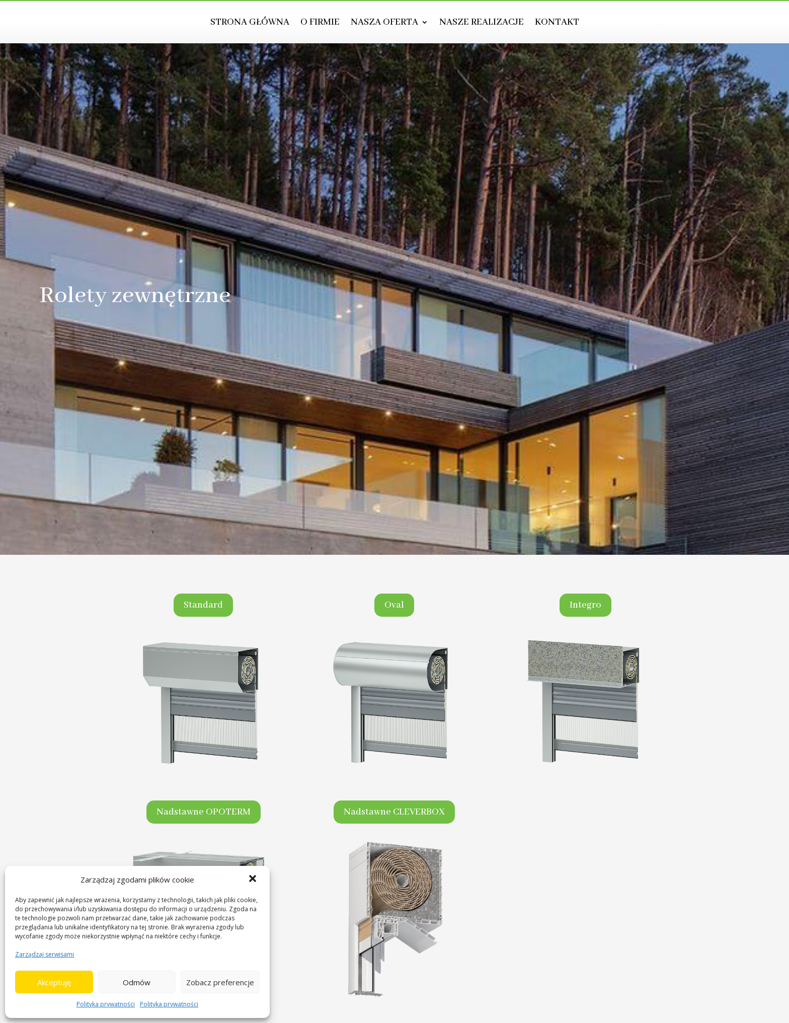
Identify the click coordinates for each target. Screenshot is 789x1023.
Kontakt (557, 23)
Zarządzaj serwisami (44, 954)
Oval (394, 605)
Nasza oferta (384, 23)
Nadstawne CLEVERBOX (394, 812)
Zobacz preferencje (220, 982)
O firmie (320, 23)
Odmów (136, 982)
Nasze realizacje (481, 23)
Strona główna (249, 23)
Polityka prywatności (105, 1004)
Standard (203, 605)
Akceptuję (54, 982)
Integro (585, 605)
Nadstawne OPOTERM (203, 812)
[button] (254, 879)
